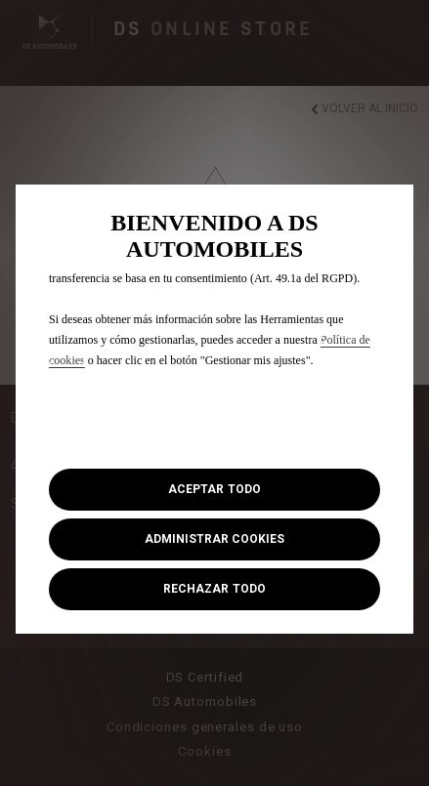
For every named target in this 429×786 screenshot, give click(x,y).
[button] (214, 539)
